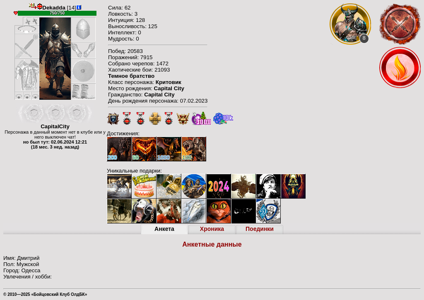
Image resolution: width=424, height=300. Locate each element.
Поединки (260, 229)
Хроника (212, 229)
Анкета (164, 229)
